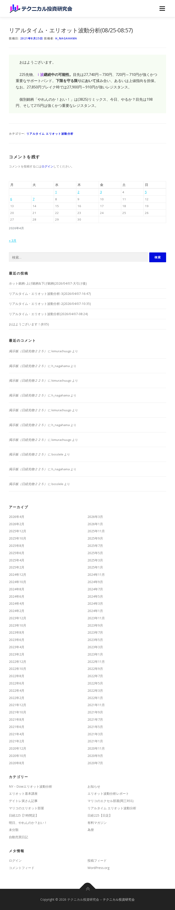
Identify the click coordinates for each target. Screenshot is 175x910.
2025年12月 (17, 531)
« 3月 (12, 240)
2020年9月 (95, 755)
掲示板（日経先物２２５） (28, 351)
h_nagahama (66, 38)
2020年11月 (96, 748)
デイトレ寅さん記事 (23, 801)
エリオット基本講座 (23, 793)
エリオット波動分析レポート (108, 793)
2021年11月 (96, 705)
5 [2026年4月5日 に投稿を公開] (146, 192)
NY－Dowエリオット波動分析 (30, 786)
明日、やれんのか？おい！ (28, 822)
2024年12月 (17, 574)
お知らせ (94, 786)
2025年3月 (95, 560)
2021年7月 (95, 719)
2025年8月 (16, 545)
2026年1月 (95, 524)
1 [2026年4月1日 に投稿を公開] (56, 192)
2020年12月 (17, 748)
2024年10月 (17, 582)
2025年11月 (96, 531)
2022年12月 (17, 661)
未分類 (13, 830)
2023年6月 (16, 640)
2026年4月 (16, 516)
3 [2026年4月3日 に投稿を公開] (101, 192)
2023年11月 (96, 618)
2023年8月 (16, 632)
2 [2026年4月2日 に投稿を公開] (78, 192)
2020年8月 (16, 763)
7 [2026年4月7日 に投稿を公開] (33, 199)
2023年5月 (95, 640)
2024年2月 (16, 611)
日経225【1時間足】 (24, 815)
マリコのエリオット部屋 (26, 808)
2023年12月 (17, 618)
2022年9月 (95, 668)
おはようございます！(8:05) (29, 324)
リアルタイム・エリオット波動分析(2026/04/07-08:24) (48, 314)
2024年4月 (16, 603)
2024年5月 (95, 596)
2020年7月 (95, 763)
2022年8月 (16, 676)
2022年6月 (16, 683)
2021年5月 (95, 727)
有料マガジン (97, 822)
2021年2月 (16, 741)
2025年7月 (95, 545)
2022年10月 (17, 668)
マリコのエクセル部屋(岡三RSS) (111, 801)
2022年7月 (95, 676)
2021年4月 (16, 734)
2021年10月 (17, 712)
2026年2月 (16, 524)
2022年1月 (95, 698)
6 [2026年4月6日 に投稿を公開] (11, 199)
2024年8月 (16, 589)
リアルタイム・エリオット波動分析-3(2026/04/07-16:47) (50, 293)
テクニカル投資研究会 (119, 899)
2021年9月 (95, 712)
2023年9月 (95, 625)
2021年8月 (16, 719)
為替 (91, 830)
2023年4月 (16, 647)
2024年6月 (16, 596)
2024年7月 (95, 589)
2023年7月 (95, 632)
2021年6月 (16, 727)
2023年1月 (95, 654)
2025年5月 (95, 553)
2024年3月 (95, 603)
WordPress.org (98, 868)
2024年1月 (95, 611)
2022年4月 (16, 690)
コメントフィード (21, 868)
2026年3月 (95, 516)
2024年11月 (96, 574)
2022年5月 (95, 683)
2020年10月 (17, 755)
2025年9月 (95, 538)
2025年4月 (16, 560)
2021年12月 (17, 705)
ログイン (47, 166)
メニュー (162, 8)
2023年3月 (95, 647)
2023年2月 (16, 654)
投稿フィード (97, 860)
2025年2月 (16, 567)
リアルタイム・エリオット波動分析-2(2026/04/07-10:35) (50, 303)
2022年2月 (16, 698)
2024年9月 (95, 582)
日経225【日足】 (100, 815)
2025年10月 (17, 538)
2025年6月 (16, 553)
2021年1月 (95, 741)
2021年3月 (95, 734)
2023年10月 (17, 625)
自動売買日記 (18, 837)
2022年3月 (95, 690)
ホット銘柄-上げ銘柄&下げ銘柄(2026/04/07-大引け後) (48, 283)
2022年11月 (96, 661)
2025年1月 (95, 567)
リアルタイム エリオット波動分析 (50, 134)
